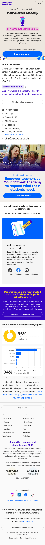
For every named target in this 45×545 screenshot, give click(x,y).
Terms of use (24, 538)
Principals (30, 509)
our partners (27, 521)
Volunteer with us (8, 432)
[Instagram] (12, 495)
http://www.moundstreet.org (18, 138)
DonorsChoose (7, 3)
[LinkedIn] (19, 495)
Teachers (20, 509)
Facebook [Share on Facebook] (18, 271)
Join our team (27, 422)
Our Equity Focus (28, 418)
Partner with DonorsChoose (22, 527)
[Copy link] (10, 272)
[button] (10, 272)
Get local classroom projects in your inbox (22, 500)
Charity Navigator (22, 465)
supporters (11, 471)
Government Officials (29, 512)
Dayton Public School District (22, 9)
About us (26, 415)
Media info (26, 432)
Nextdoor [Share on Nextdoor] (35, 271)
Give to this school (22, 54)
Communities (27, 425)
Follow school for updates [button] (22, 102)
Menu (39, 3)
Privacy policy (13, 538)
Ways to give (7, 436)
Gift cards (6, 422)
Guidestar (36, 465)
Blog (24, 429)
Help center (22, 408)
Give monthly (7, 418)
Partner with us (7, 425)
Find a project (7, 415)
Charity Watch (10, 465)
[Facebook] (26, 495)
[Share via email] (26, 272)
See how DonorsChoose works (22, 314)
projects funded (33, 471)
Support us (6, 429)
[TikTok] (33, 495)
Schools (33, 538)
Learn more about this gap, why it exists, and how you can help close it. (22, 394)
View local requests (14, 134)
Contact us (26, 436)
